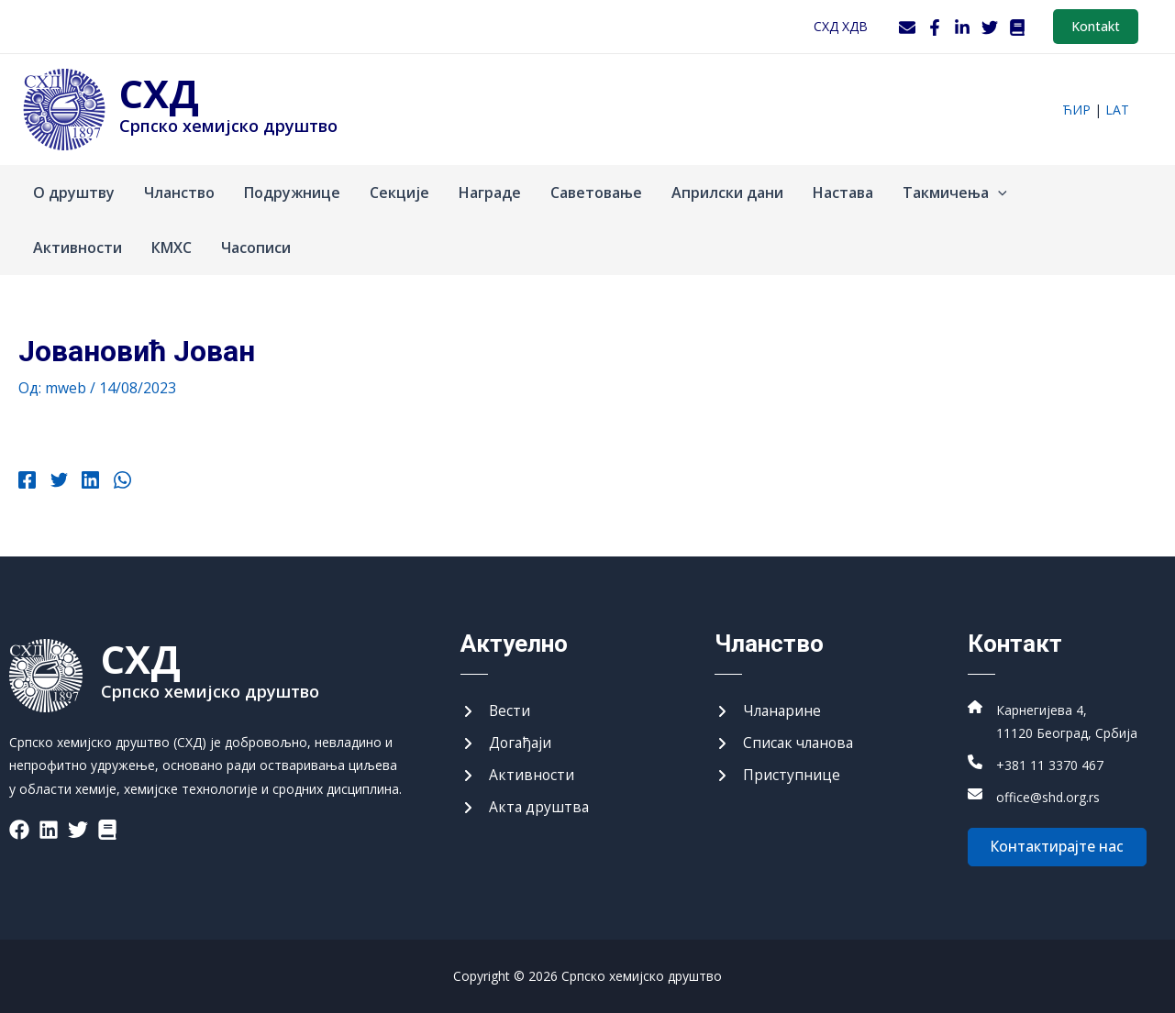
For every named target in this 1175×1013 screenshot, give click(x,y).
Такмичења (955, 192)
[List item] (19, 827)
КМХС (171, 247)
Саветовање (596, 192)
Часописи (256, 247)
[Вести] (495, 709)
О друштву (74, 192)
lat (1117, 109)
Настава (843, 192)
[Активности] (517, 775)
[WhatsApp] (118, 482)
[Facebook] (934, 27)
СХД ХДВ (841, 26)
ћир (1076, 109)
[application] (998, 192)
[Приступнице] (777, 775)
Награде (490, 192)
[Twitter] (989, 27)
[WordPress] (1017, 27)
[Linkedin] (87, 482)
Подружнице (292, 192)
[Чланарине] (769, 709)
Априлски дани (727, 192)
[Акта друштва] (525, 808)
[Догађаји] (507, 742)
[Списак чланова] (786, 742)
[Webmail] (907, 27)
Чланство (179, 192)
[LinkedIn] (962, 27)
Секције (399, 192)
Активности (77, 247)
